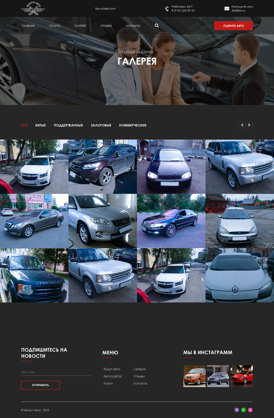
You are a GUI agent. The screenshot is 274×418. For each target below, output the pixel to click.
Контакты (133, 25)
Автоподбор (113, 376)
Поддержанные (68, 125)
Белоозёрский (105, 8)
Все (24, 125)
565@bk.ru (238, 10)
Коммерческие (133, 125)
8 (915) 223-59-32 (183, 10)
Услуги (54, 25)
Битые (40, 125)
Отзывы (106, 25)
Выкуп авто (112, 369)
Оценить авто (233, 25)
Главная (28, 25)
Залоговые (101, 125)
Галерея (80, 25)
